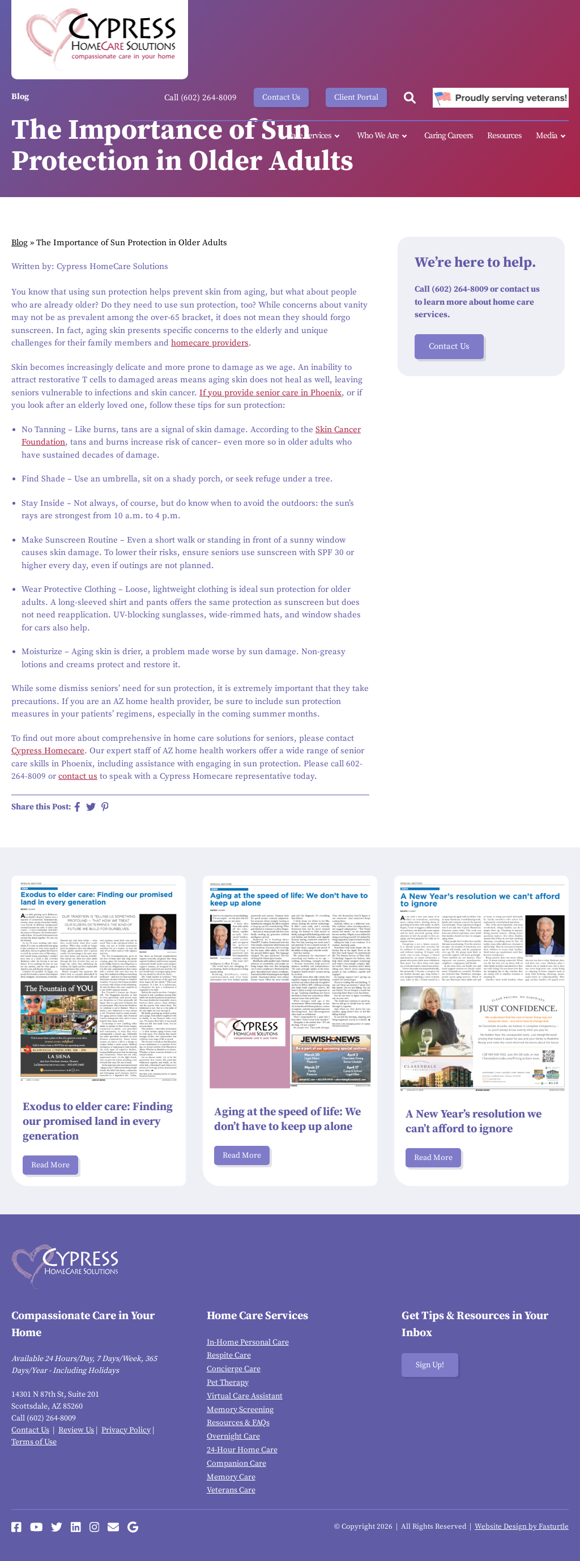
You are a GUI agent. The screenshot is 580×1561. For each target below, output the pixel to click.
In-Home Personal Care (248, 1342)
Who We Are (383, 136)
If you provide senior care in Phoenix (270, 392)
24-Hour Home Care (242, 1450)
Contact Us (281, 97)
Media (552, 136)
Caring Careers (448, 135)
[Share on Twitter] (91, 807)
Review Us (76, 1430)
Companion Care (236, 1463)
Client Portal (356, 97)
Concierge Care (234, 1369)
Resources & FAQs (238, 1423)
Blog (19, 242)
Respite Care (229, 1355)
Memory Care (231, 1477)
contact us (77, 776)
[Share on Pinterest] (105, 807)
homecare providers (210, 343)
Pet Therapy (228, 1382)
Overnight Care (233, 1436)
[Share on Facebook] (77, 807)
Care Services (315, 136)
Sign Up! (430, 1365)
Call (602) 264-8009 (200, 97)
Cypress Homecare (47, 750)
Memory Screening (240, 1410)
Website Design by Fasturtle (522, 1526)
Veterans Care (231, 1490)
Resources (504, 135)
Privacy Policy (126, 1430)
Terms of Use (34, 1442)
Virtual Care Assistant (245, 1396)
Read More (50, 1165)
